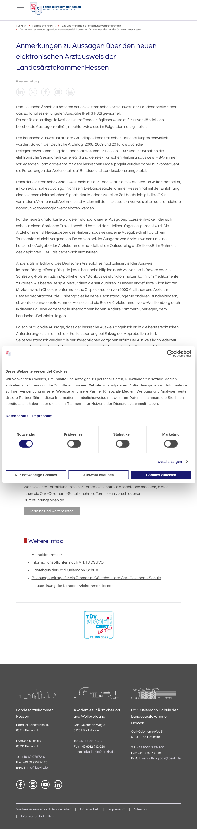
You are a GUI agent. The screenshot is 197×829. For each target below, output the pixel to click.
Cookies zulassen (161, 475)
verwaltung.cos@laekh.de (161, 758)
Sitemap (140, 809)
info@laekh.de (37, 767)
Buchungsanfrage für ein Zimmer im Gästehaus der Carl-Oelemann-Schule (96, 578)
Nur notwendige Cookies (36, 475)
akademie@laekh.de (99, 752)
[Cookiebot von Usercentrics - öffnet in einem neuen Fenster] (170, 353)
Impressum (42, 416)
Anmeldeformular (47, 555)
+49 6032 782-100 (150, 747)
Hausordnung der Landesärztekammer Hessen (72, 586)
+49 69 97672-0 (33, 757)
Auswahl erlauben (98, 475)
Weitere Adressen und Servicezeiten (43, 809)
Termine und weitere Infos (51, 511)
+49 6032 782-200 (93, 741)
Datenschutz (17, 416)
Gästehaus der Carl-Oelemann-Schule (65, 570)
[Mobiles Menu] (21, 8)
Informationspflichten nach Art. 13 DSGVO (68, 562)
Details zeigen (170, 462)
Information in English (37, 816)
